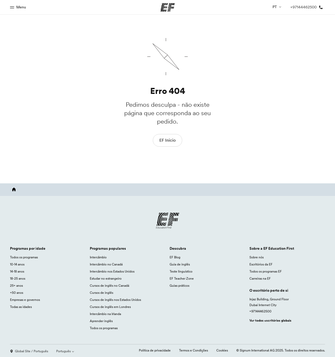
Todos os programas (24, 257)
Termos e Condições (193, 350)
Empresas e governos (25, 299)
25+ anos (16, 285)
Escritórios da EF (261, 264)
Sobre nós (256, 257)
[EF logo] (167, 220)
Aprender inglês (101, 321)
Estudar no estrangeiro (106, 278)
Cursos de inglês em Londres (110, 307)
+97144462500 (260, 311)
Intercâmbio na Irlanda (105, 314)
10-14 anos (17, 264)
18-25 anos (17, 278)
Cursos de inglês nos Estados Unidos (115, 299)
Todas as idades (21, 307)
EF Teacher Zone (182, 278)
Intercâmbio (98, 257)
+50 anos (16, 292)
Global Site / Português (29, 351)
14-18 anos (17, 271)
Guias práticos (179, 285)
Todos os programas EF (265, 271)
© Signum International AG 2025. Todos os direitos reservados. (280, 350)
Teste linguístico (181, 271)
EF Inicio (167, 140)
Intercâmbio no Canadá (106, 264)
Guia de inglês (180, 264)
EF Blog (175, 257)
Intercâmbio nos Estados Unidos (112, 271)
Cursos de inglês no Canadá (109, 285)
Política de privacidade (155, 350)
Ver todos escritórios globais (270, 320)
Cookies (222, 350)
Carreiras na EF (260, 278)
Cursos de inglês (101, 292)
